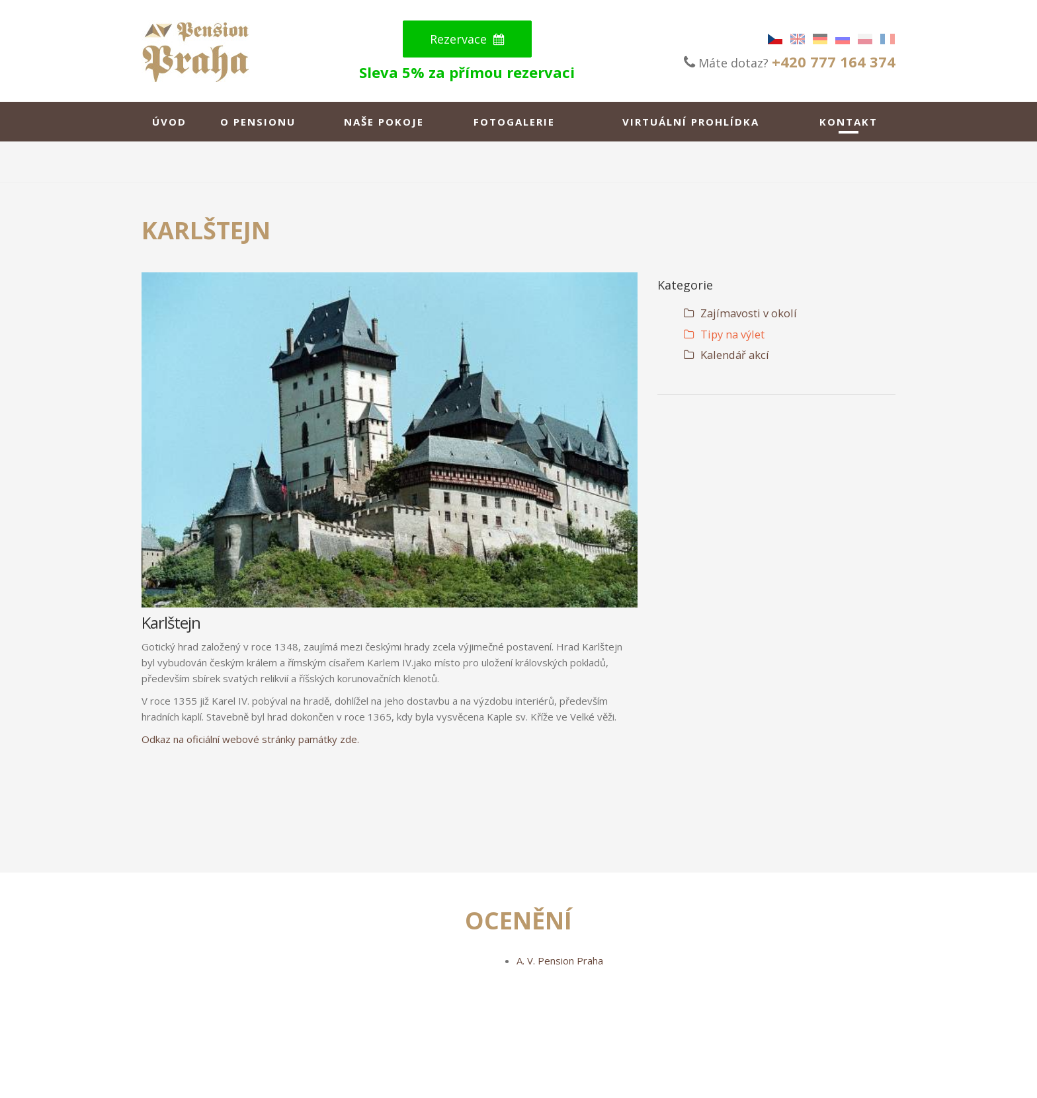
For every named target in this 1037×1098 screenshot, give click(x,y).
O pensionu (258, 121)
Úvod (169, 121)
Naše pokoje (384, 121)
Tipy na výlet (724, 334)
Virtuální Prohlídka (690, 121)
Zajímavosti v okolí (740, 313)
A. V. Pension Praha (560, 960)
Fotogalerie (514, 121)
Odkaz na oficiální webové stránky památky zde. (250, 739)
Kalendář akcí (726, 354)
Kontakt (848, 121)
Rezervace (467, 39)
